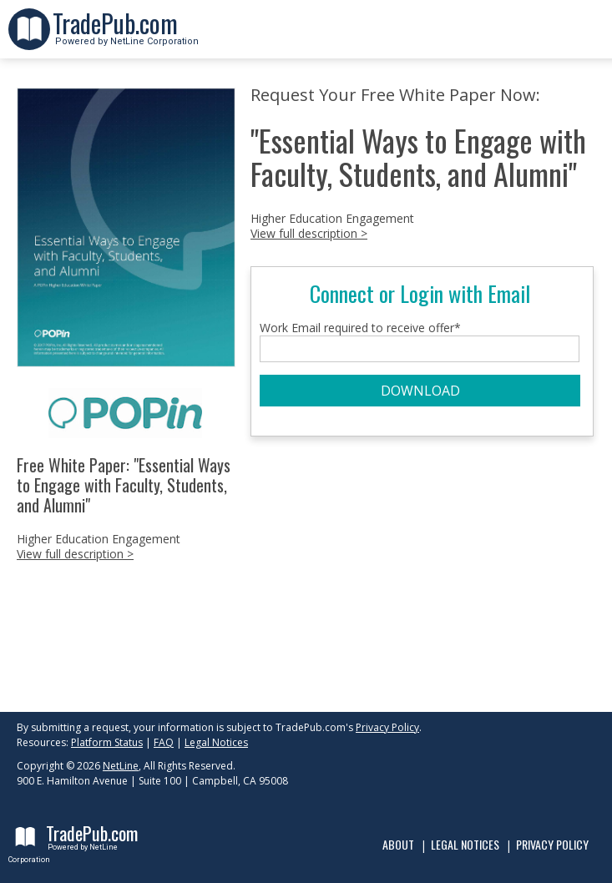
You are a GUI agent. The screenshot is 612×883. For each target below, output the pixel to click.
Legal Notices (216, 742)
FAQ (164, 742)
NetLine (121, 766)
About (398, 844)
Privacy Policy (387, 727)
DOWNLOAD (420, 390)
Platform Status (107, 742)
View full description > (75, 554)
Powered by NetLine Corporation (126, 36)
